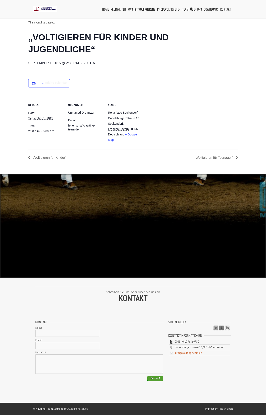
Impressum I (212, 412)
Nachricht (40, 352)
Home (105, 9)
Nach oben (226, 412)
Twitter (215, 328)
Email (38, 340)
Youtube (227, 328)
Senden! (155, 381)
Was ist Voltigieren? (141, 9)
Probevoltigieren (168, 9)
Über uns (196, 9)
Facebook (221, 328)
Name (38, 327)
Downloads (211, 9)
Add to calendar (56, 82)
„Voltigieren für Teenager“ (215, 157)
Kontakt (225, 9)
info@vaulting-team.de (188, 353)
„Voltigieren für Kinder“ (49, 157)
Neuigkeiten (118, 9)
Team (185, 9)
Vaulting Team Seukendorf (51, 412)
